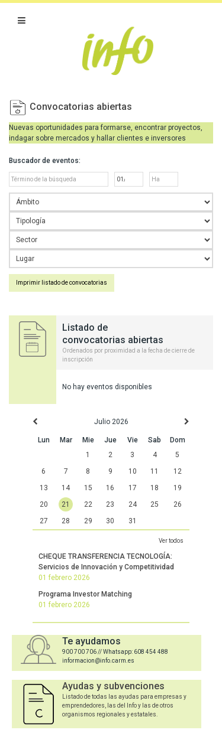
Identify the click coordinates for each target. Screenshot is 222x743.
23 (110, 504)
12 (177, 471)
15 (88, 488)
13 (44, 488)
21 (66, 504)
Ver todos (171, 540)
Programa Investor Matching (85, 594)
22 (88, 504)
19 (177, 488)
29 (88, 521)
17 (132, 488)
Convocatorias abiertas (81, 106)
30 (110, 521)
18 (154, 488)
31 (132, 521)
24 (132, 504)
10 (132, 471)
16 (110, 488)
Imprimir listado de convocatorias (61, 282)
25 (154, 504)
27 (44, 521)
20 (44, 504)
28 (66, 521)
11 (154, 471)
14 (66, 488)
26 (177, 504)
